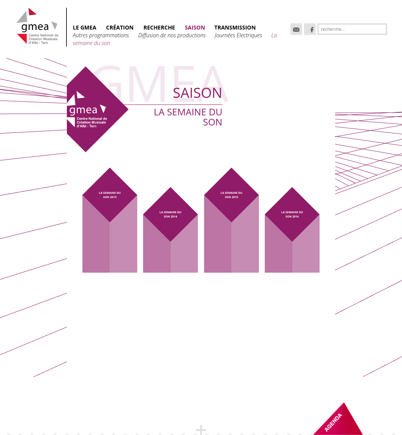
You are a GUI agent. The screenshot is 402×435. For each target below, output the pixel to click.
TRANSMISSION (235, 27)
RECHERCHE (159, 27)
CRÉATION (120, 27)
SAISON (195, 27)
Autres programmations (101, 35)
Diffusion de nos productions (172, 35)
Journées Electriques (239, 35)
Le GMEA (84, 27)
